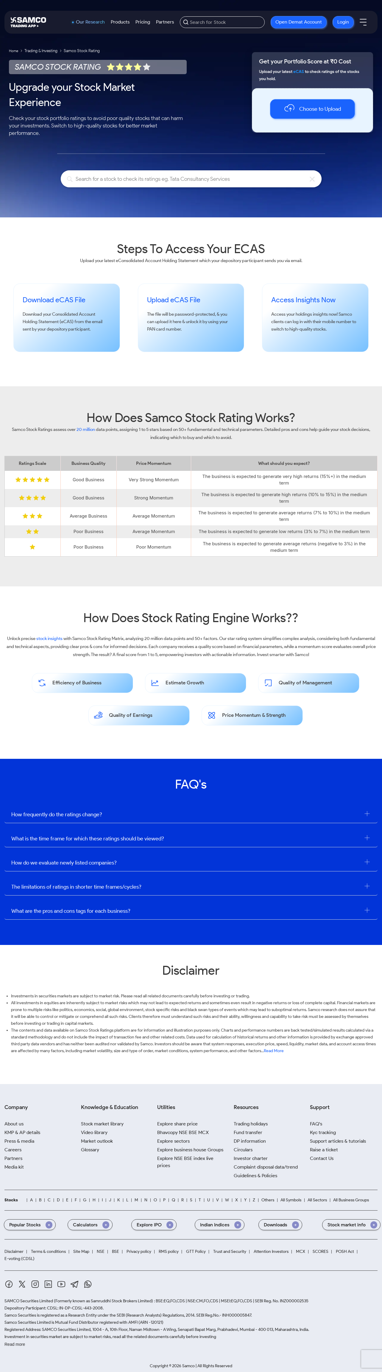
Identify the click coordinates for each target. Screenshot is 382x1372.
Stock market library (102, 1124)
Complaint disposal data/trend (266, 1167)
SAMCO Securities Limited (28, 1301)
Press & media (19, 1141)
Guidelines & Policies (255, 1175)
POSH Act (345, 1251)
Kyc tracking (323, 1132)
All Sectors (317, 1200)
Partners (165, 22)
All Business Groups (351, 1200)
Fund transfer (248, 1132)
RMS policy (169, 1251)
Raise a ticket (324, 1150)
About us (14, 1124)
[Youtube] (61, 1284)
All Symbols (290, 1200)
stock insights (49, 638)
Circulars (243, 1150)
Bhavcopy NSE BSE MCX (183, 1132)
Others (267, 1200)
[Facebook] (8, 1284)
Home (13, 51)
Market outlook (97, 1141)
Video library (94, 1132)
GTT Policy (196, 1251)
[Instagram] (35, 1284)
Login (343, 22)
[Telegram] (74, 1284)
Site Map (81, 1251)
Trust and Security (229, 1251)
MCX (300, 1251)
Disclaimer (14, 1251)
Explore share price (177, 1124)
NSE (101, 1251)
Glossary (90, 1150)
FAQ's (316, 1124)
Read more (14, 1344)
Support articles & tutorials (338, 1141)
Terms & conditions (48, 1251)
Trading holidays (251, 1124)
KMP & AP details (22, 1132)
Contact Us (321, 1158)
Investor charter (251, 1158)
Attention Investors (271, 1251)
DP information (250, 1141)
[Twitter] (22, 1284)
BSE (115, 1251)
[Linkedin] (48, 1284)
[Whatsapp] (87, 1284)
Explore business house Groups (190, 1150)
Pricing (142, 22)
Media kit (14, 1167)
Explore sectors (173, 1141)
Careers (12, 1150)
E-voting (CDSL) (19, 1259)
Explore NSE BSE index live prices (185, 1161)
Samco (345, 314)
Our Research (90, 22)
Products (120, 22)
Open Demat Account (298, 22)
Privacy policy (139, 1251)
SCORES (320, 1251)
